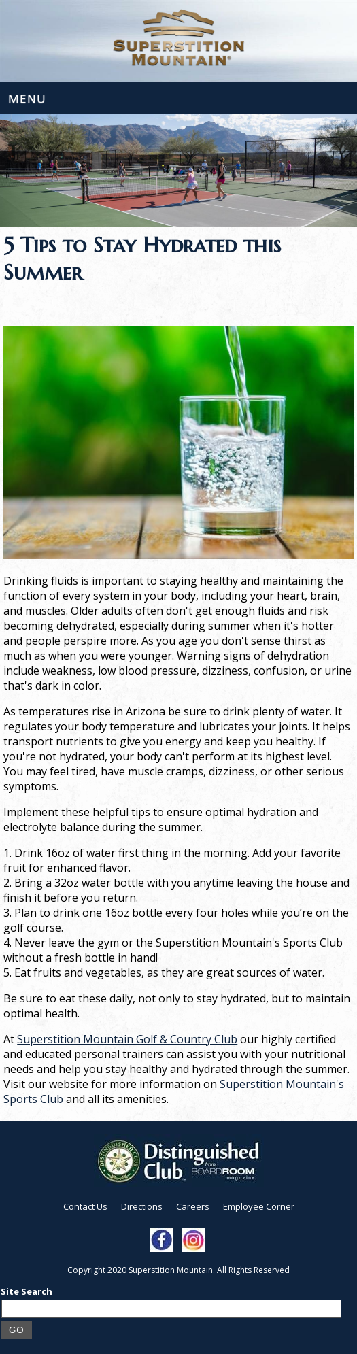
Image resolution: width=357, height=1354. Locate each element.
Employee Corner (258, 1206)
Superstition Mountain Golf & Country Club (127, 1039)
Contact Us (85, 1206)
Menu (27, 98)
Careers (192, 1206)
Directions (142, 1206)
